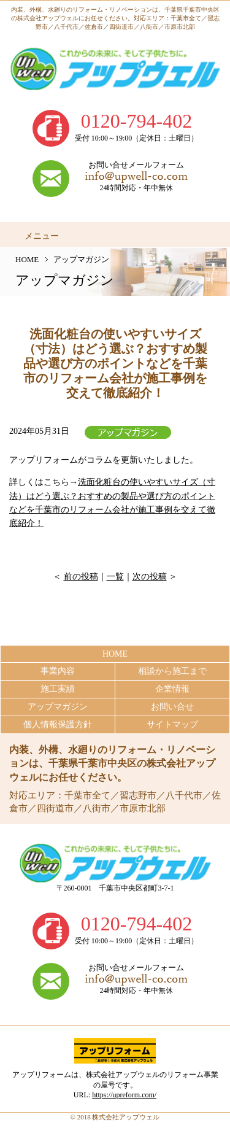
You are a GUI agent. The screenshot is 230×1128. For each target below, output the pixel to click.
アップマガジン (58, 706)
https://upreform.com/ (124, 1095)
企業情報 (172, 688)
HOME (27, 259)
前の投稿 (81, 576)
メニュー (42, 236)
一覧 (115, 576)
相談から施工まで (172, 671)
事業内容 (57, 671)
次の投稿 (149, 576)
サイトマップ (172, 724)
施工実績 (57, 688)
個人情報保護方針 (57, 724)
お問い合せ (172, 706)
